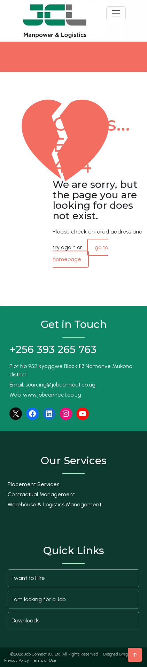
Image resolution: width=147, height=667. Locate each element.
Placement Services (33, 484)
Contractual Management (41, 494)
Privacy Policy (16, 660)
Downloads (25, 620)
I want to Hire (28, 578)
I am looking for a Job (38, 599)
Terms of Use (44, 660)
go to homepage (80, 253)
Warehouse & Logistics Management (54, 504)
